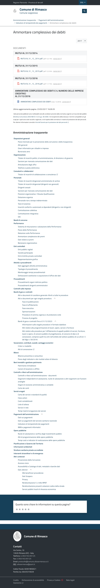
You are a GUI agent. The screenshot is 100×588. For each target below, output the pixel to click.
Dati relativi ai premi (26, 239)
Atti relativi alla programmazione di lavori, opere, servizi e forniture (48, 327)
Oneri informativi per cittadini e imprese (33, 148)
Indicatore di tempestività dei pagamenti (31, 23)
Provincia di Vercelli (35, 2)
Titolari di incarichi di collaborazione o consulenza (49, 174)
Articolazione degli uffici (27, 164)
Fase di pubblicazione (30, 301)
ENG (82, 2)
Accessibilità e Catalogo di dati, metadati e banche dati (39, 466)
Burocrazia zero (24, 151)
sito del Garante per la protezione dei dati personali (51, 122)
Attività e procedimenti (22, 262)
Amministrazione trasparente (24, 20)
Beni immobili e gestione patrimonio (28, 362)
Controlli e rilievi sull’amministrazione (28, 372)
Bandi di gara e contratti (23, 292)
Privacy (25, 479)
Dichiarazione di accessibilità (33, 580)
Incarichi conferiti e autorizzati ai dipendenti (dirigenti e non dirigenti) (44, 207)
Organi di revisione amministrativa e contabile (35, 384)
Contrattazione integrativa (28, 213)
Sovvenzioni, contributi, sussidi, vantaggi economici (33, 342)
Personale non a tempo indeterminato (32, 200)
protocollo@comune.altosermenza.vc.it (33, 561)
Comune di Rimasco (35, 536)
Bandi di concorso (20, 220)
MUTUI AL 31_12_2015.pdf (29, 71)
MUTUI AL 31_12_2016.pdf (29, 83)
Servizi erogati (19, 391)
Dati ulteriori (23, 469)
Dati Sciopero (27, 476)
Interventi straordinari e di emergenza (28, 453)
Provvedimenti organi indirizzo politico (32, 282)
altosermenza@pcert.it (26, 564)
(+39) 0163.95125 (28, 555)
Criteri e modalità (24, 346)
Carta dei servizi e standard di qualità (32, 394)
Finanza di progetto (29, 318)
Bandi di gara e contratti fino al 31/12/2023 (35, 321)
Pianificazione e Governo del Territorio (28, 443)
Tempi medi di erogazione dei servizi (32, 411)
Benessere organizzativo (27, 243)
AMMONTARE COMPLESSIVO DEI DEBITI (34, 101)
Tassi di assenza (24, 203)
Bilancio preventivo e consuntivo (30, 356)
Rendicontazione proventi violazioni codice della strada (43, 486)
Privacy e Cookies (53, 580)
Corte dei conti (23, 388)
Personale (17, 177)
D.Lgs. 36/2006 (43, 117)
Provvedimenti (19, 279)
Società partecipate (25, 252)
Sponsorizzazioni (28, 311)
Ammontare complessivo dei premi (31, 236)
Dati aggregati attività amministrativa (32, 265)
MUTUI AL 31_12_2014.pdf (29, 58)
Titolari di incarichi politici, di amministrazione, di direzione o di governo (45, 158)
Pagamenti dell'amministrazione (51, 20)
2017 (80, 40)
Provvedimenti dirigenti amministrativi (33, 285)
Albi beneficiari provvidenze (32, 473)
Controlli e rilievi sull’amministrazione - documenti (37, 375)
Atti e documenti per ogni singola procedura (35, 298)
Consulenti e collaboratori (23, 171)
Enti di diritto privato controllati (30, 256)
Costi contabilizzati (25, 401)
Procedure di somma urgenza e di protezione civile (41, 314)
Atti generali (22, 145)
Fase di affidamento (30, 305)
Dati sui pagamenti (25, 417)
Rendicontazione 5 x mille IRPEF (34, 482)
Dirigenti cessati (24, 187)
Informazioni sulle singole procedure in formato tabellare (44, 324)
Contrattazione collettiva (27, 210)
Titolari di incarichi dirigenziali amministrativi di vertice (39, 181)
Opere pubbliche (20, 430)
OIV (19, 216)
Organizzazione (20, 154)
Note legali (70, 580)
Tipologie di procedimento (28, 269)
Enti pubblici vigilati (25, 249)
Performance (19, 223)
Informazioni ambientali (23, 446)
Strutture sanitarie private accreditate (28, 450)
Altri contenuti (19, 456)
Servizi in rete (23, 407)
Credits (16, 580)
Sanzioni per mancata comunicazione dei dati (35, 161)
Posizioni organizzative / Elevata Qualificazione (36, 194)
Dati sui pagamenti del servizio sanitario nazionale (37, 420)
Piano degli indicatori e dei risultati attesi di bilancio (38, 359)
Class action (22, 398)
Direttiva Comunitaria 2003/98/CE (25, 117)
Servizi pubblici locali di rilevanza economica (39, 489)
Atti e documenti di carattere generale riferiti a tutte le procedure (43, 295)
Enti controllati (19, 246)
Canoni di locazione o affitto (28, 369)
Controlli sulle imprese (22, 288)
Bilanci (16, 352)
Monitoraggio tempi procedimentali (31, 272)
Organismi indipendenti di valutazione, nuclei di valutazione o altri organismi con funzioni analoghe (52, 380)
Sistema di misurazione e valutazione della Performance (39, 226)
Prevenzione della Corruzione (29, 460)
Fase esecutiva (28, 308)
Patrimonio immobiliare (27, 365)
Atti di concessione (38, 349)
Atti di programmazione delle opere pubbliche (35, 437)
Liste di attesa (23, 404)
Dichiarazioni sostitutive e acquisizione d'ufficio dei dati (39, 275)
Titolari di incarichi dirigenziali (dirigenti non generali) (38, 184)
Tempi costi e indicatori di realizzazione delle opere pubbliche (41, 440)
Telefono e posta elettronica (28, 167)
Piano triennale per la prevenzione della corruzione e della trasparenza (45, 141)
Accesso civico (23, 463)
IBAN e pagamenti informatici (29, 427)
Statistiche (18, 582)
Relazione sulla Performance (29, 233)
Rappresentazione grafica (28, 259)
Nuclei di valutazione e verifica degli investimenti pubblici (40, 433)
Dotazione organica (25, 197)
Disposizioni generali (22, 138)
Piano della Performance (27, 230)
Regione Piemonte (20, 2)
